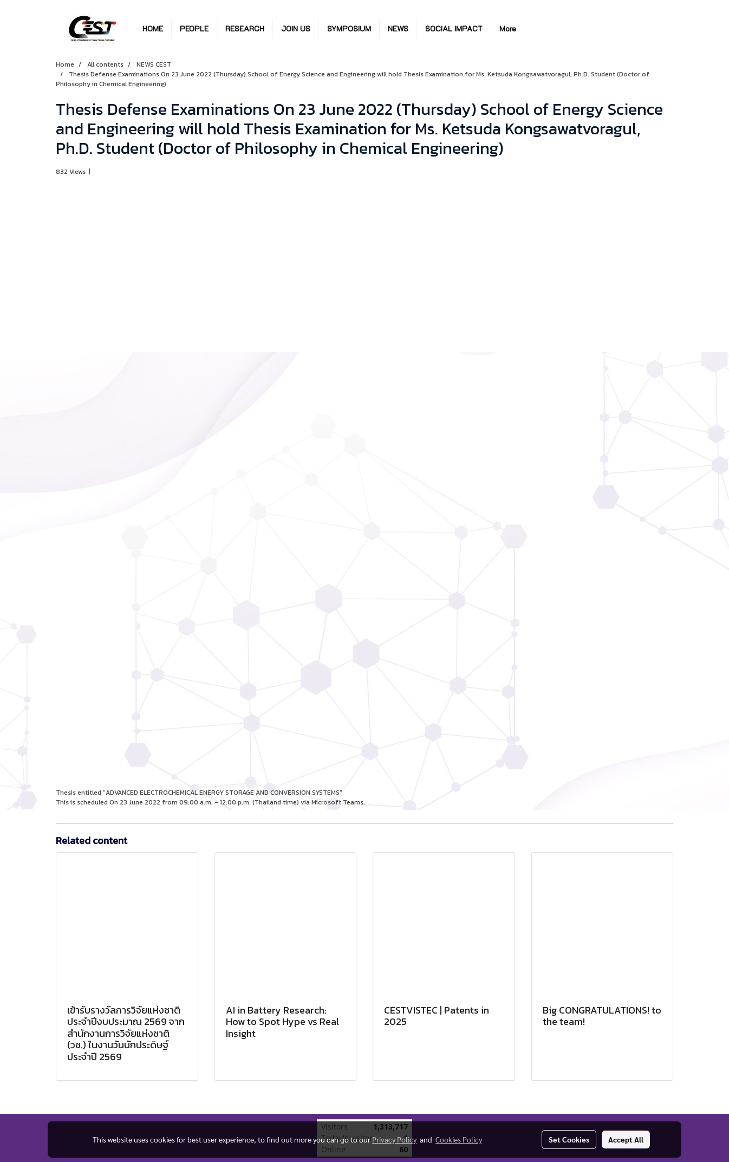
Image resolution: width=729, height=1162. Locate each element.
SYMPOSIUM (349, 28)
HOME (152, 28)
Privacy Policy (394, 1139)
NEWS (398, 28)
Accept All (625, 1139)
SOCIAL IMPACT (454, 28)
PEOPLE (194, 28)
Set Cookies (569, 1139)
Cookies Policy (458, 1139)
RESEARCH (244, 28)
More (507, 28)
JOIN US (295, 28)
